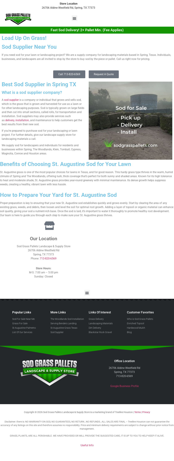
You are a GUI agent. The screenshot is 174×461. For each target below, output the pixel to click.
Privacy (146, 412)
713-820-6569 (48, 258)
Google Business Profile (124, 386)
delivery (9, 120)
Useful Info (87, 445)
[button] (74, 18)
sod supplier (11, 99)
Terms (137, 412)
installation (22, 120)
